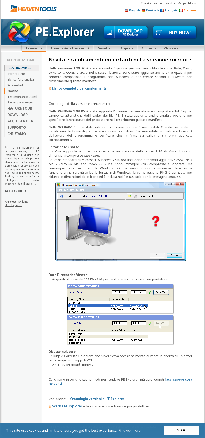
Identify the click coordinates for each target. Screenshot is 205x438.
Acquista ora (20, 121)
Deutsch (152, 10)
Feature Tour (19, 108)
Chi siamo (171, 48)
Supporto (149, 48)
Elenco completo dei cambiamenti (79, 88)
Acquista (127, 48)
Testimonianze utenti (22, 96)
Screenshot (15, 85)
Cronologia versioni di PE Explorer (97, 399)
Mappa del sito (187, 3)
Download (105, 48)
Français (171, 10)
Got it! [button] (181, 430)
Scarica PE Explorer (67, 406)
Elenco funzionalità (20, 79)
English (134, 10)
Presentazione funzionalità (70, 48)
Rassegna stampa (20, 102)
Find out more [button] (130, 430)
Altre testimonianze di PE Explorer (17, 203)
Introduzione (16, 74)
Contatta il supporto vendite (158, 3)
